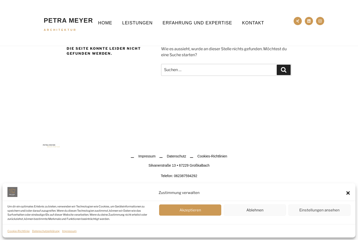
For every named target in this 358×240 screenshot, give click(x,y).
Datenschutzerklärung (46, 231)
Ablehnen (255, 210)
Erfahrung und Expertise (197, 22)
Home (105, 22)
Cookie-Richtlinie (18, 231)
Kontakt (253, 22)
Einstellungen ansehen (319, 210)
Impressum (69, 231)
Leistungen (137, 22)
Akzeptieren (190, 210)
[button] (348, 193)
